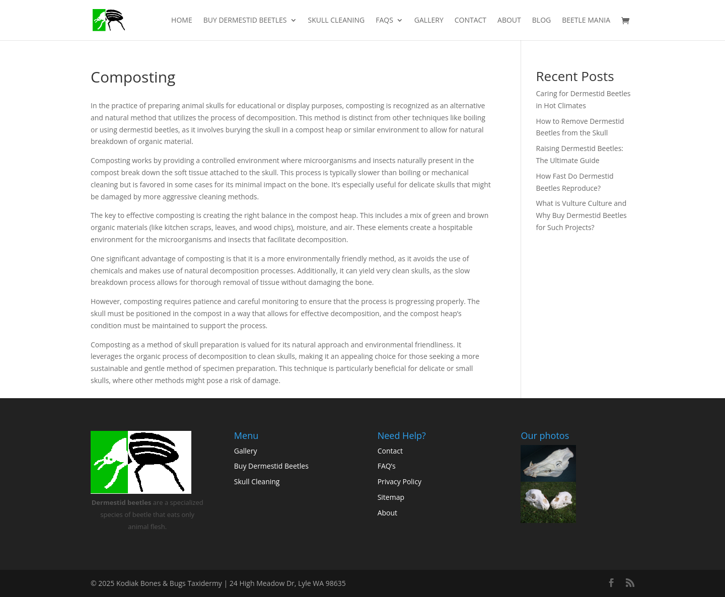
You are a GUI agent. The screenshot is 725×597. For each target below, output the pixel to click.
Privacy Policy (399, 481)
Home (181, 21)
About (509, 21)
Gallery (429, 21)
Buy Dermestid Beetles (245, 21)
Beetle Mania (586, 21)
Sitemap (391, 497)
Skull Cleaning (336, 21)
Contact (470, 21)
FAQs (384, 21)
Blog (541, 21)
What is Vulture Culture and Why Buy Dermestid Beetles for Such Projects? (581, 215)
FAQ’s (387, 466)
